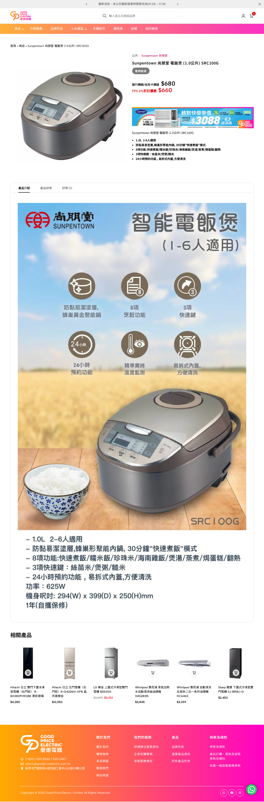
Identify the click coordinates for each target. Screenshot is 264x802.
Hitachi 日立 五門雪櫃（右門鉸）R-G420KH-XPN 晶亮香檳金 (69, 692)
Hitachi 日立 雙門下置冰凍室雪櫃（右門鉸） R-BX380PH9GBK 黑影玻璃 (27, 692)
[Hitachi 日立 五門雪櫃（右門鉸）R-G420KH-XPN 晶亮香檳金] (69, 663)
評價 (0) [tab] (67, 188)
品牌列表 (178, 747)
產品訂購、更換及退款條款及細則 (225, 756)
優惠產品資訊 (181, 754)
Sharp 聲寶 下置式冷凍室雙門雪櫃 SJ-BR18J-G (235, 690)
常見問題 (102, 761)
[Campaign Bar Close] (256, 4)
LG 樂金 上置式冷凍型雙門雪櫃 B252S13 (110, 690)
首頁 (13, 46)
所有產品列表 (181, 761)
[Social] (223, 793)
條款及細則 (217, 747)
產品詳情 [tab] (46, 188)
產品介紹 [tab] (24, 188)
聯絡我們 (102, 768)
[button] (177, 4)
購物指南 (102, 754)
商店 (22, 46)
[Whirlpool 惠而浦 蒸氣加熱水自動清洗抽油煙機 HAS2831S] (153, 663)
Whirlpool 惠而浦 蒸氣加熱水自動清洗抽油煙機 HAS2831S (152, 692)
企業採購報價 (143, 754)
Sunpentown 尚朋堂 (154, 55)
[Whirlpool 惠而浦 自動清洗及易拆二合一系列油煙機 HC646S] (194, 663)
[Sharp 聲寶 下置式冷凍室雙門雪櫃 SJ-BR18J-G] (236, 663)
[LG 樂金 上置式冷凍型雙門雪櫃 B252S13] (111, 663)
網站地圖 (102, 775)
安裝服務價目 (143, 761)
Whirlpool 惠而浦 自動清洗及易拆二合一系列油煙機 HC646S (194, 692)
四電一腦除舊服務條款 (225, 766)
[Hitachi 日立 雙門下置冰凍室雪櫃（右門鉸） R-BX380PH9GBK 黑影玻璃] (28, 663)
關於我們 (102, 747)
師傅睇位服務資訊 (146, 747)
